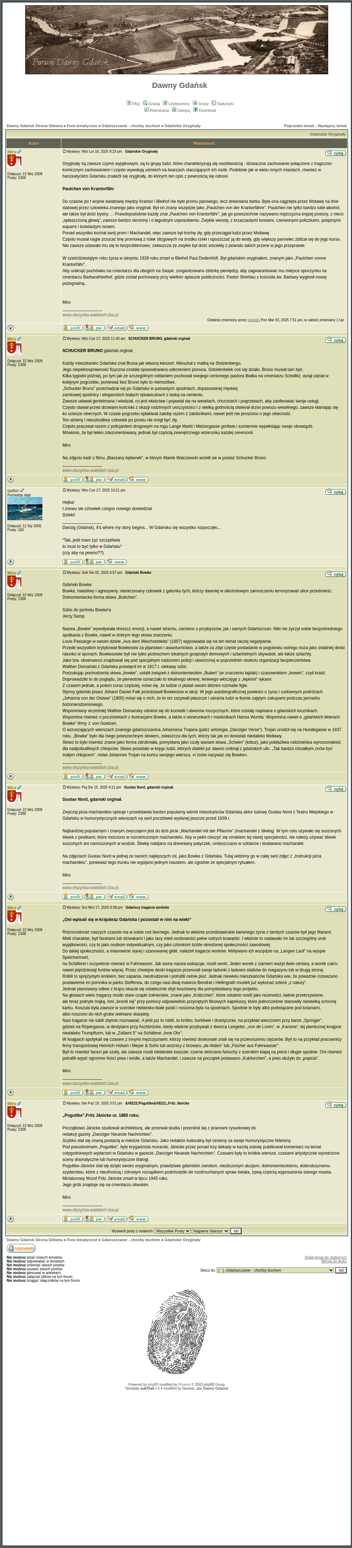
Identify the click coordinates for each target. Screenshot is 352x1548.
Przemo (184, 1385)
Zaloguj (181, 110)
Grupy (201, 104)
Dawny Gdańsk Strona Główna (35, 126)
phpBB (153, 1385)
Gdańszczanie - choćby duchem (131, 126)
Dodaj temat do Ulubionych (326, 1257)
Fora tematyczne (82, 126)
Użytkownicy (176, 104)
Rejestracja (156, 110)
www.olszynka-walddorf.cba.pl (90, 314)
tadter (13, 490)
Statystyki (222, 104)
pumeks (254, 320)
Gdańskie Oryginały (182, 126)
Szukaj (151, 104)
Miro (11, 152)
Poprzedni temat (299, 126)
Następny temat (332, 126)
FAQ (133, 104)
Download (204, 110)
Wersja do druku (334, 1261)
